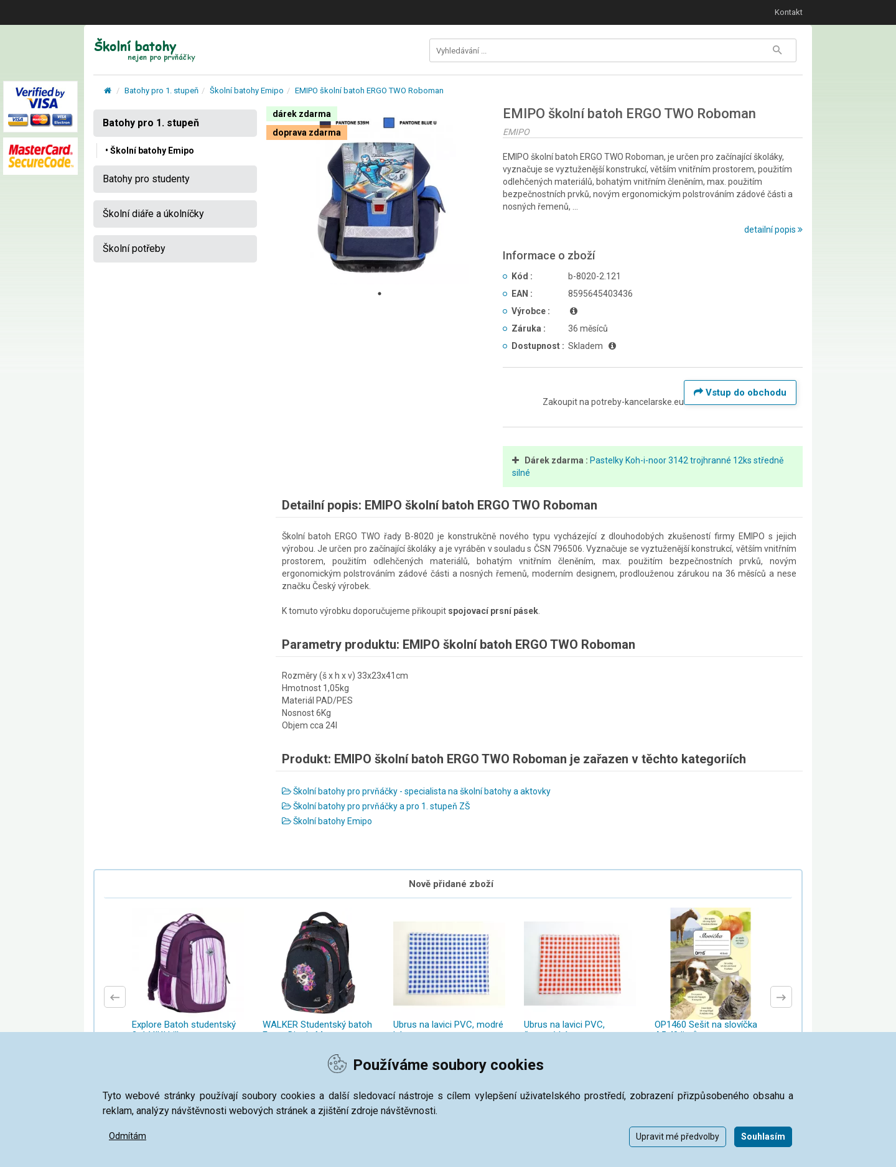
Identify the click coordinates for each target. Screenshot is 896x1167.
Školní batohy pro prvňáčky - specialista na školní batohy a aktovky (416, 791)
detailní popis (773, 230)
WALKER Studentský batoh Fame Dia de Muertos (317, 1030)
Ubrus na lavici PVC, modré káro (448, 1030)
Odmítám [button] (127, 1136)
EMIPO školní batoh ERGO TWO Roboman (369, 90)
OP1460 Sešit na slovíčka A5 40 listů (706, 1030)
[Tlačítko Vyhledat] (777, 50)
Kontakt (789, 12)
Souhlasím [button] (763, 1136)
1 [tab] (379, 293)
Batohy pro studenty (146, 179)
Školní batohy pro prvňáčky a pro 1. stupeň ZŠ (376, 806)
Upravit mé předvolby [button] (677, 1136)
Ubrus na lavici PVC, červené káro (564, 1030)
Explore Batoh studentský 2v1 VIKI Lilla (184, 1030)
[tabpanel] (380, 195)
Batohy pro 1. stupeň (161, 90)
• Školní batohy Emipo (149, 151)
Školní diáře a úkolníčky (153, 214)
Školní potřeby (134, 248)
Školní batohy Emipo (247, 90)
